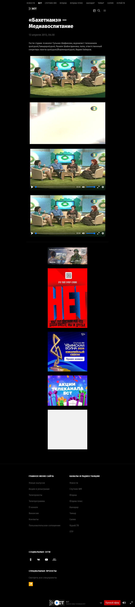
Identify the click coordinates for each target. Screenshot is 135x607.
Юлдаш (63, 3)
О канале (33, 507)
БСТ (40, 3)
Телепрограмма (37, 501)
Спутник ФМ (50, 3)
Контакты (33, 519)
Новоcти (31, 3)
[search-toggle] (99, 10)
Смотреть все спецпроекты (43, 577)
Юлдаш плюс (76, 3)
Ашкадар (90, 3)
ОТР (71, 531)
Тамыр (101, 3)
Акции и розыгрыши (39, 489)
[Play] (32, 187)
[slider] (55, 187)
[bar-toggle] (105, 10)
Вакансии (34, 513)
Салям (110, 3)
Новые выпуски (37, 483)
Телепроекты (35, 495)
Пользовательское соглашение (44, 525)
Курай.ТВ (121, 3)
